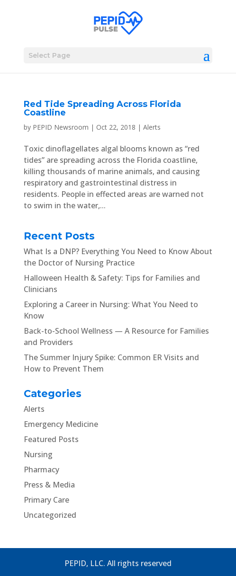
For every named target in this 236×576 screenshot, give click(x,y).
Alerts (152, 127)
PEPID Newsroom (61, 127)
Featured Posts (51, 439)
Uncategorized (50, 515)
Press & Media (49, 484)
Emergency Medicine (61, 424)
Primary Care (46, 500)
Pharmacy (41, 469)
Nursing (38, 454)
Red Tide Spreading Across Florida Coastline (102, 108)
